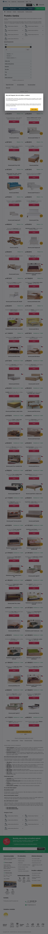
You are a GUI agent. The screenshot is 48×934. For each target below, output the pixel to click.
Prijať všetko (34, 109)
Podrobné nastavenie (13, 108)
